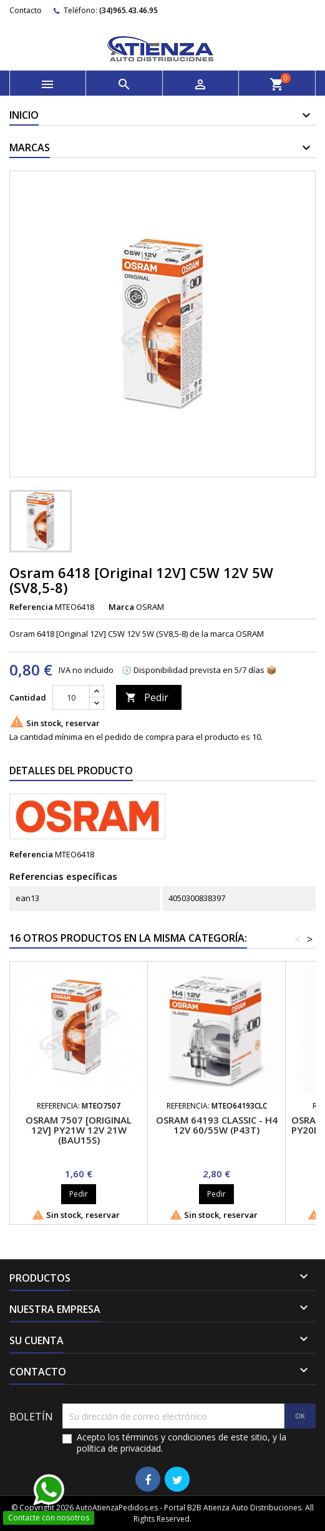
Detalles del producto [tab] (71, 770)
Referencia (31, 606)
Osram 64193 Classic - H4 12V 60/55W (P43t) (217, 1125)
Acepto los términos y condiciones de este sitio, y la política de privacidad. (181, 1443)
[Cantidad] (71, 697)
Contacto (25, 10)
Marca (121, 606)
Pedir (146, 697)
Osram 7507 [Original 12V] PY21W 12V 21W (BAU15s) (79, 1130)
